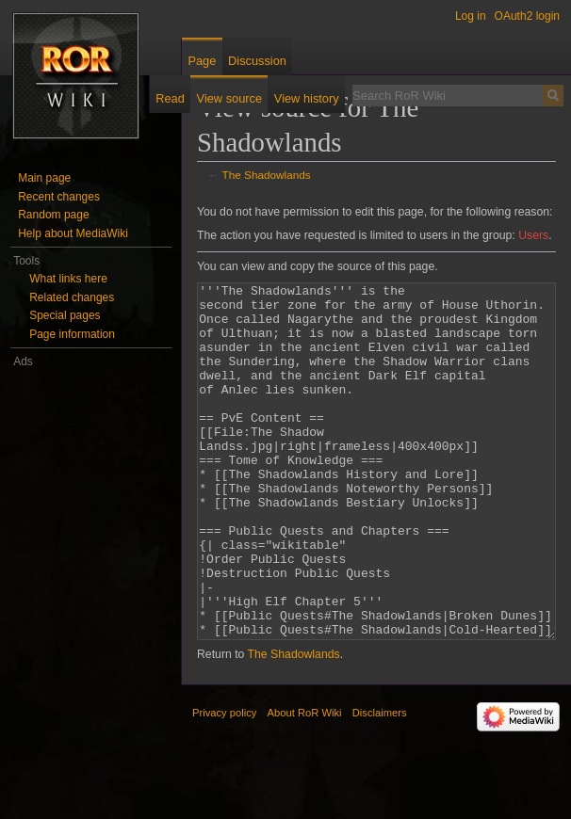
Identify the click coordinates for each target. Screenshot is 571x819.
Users (533, 235)
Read (170, 98)
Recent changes (59, 196)
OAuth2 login (527, 16)
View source (229, 98)
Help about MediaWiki (73, 233)
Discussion (257, 61)
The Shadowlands (266, 175)
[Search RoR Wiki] (447, 95)
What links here (68, 278)
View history (306, 98)
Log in (470, 16)
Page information (72, 334)
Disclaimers (379, 783)
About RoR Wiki (305, 783)
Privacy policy (224, 783)
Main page (44, 178)
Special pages (64, 315)
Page (202, 61)
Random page (53, 214)
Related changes (71, 297)
